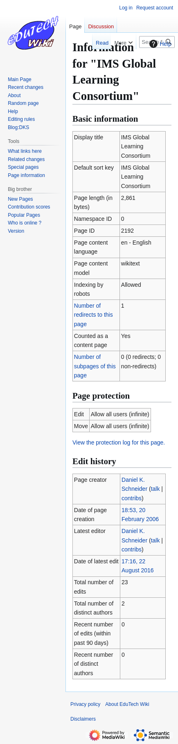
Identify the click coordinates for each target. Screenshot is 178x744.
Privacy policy (85, 704)
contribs (132, 498)
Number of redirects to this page (93, 314)
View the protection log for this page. (118, 442)
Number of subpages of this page (95, 366)
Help (159, 44)
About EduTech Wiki (127, 704)
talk (155, 488)
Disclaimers (83, 719)
